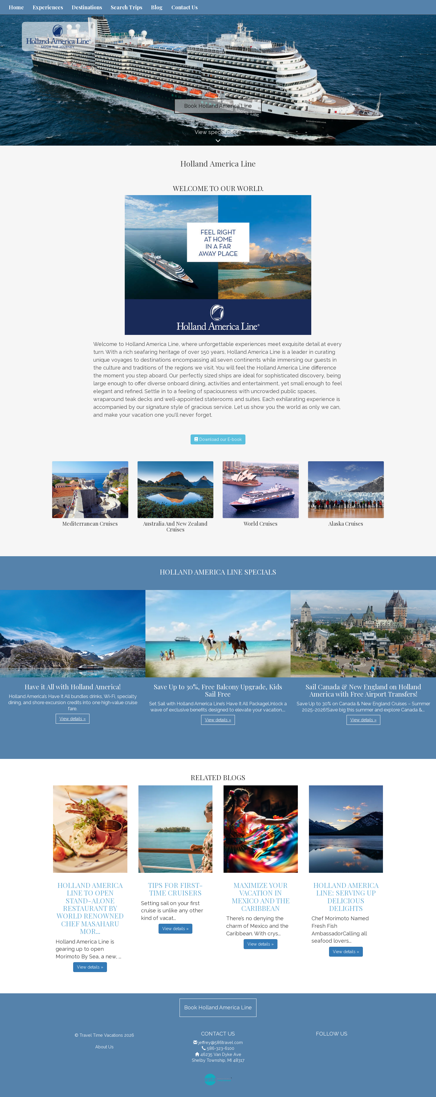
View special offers (218, 137)
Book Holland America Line (218, 106)
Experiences (48, 7)
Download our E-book (217, 439)
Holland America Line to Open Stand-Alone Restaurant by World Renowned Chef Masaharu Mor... (90, 908)
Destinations (87, 7)
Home (16, 7)
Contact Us (184, 7)
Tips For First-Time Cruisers (175, 888)
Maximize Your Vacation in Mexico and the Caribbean (261, 896)
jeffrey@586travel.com (220, 1042)
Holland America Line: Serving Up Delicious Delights (346, 896)
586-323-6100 (220, 1048)
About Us (104, 1046)
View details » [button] (72, 718)
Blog (157, 7)
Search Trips (126, 7)
